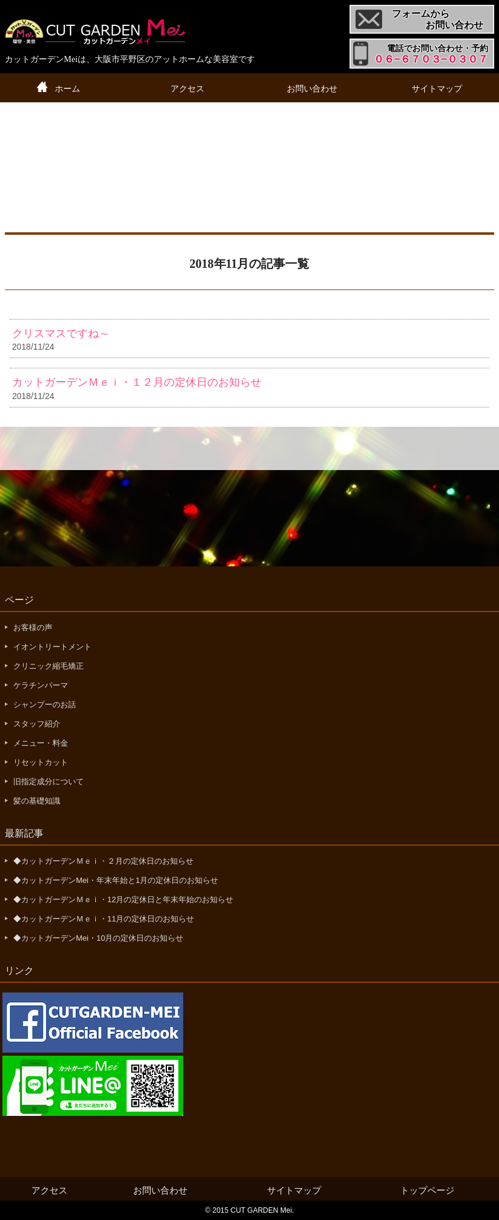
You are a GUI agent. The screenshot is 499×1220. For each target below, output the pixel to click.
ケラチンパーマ (40, 685)
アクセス (187, 88)
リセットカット (40, 762)
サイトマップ (437, 88)
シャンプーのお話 (44, 704)
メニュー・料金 (40, 743)
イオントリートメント (52, 646)
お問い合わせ (312, 88)
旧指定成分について (48, 781)
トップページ (427, 1190)
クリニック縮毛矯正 (48, 665)
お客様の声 (32, 627)
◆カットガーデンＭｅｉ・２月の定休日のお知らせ (103, 860)
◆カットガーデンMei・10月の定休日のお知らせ (98, 938)
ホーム (67, 88)
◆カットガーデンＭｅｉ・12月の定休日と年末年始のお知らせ (123, 899)
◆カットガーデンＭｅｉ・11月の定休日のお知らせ (103, 918)
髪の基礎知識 (36, 800)
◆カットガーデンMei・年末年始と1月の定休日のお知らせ (115, 880)
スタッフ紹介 (36, 723)
